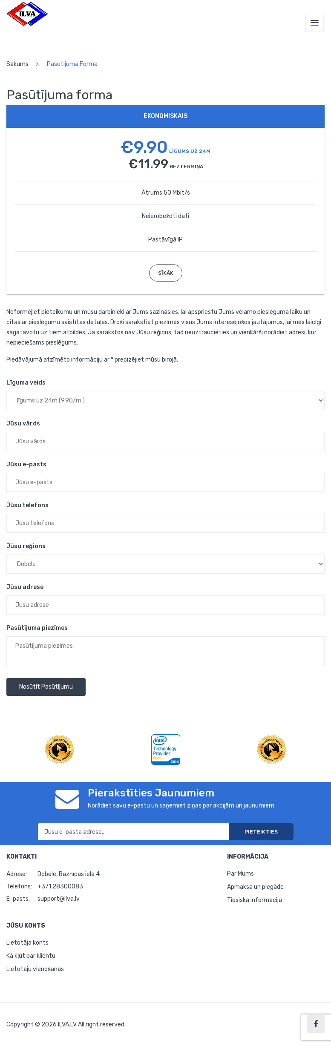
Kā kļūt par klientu (30, 956)
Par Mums (240, 873)
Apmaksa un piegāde (255, 887)
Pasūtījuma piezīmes (37, 628)
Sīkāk (165, 273)
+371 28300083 (60, 886)
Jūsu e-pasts (26, 464)
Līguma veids (26, 382)
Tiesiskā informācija (254, 900)
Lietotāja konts (27, 942)
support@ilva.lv (58, 898)
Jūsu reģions (26, 546)
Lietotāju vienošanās (35, 969)
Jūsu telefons (27, 505)
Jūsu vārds (23, 423)
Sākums (17, 64)
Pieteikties (261, 832)
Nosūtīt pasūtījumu (46, 686)
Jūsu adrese (24, 587)
